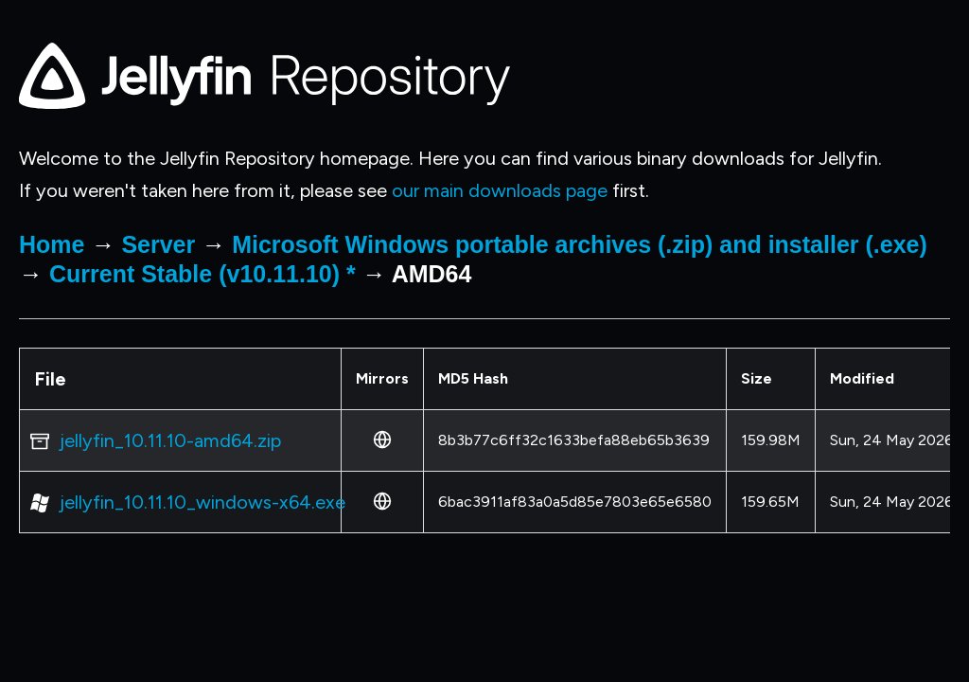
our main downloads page (500, 190)
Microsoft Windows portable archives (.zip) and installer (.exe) (579, 244)
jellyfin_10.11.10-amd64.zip (170, 440)
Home (51, 244)
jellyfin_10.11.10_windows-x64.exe (202, 502)
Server (158, 244)
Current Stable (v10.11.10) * (202, 273)
